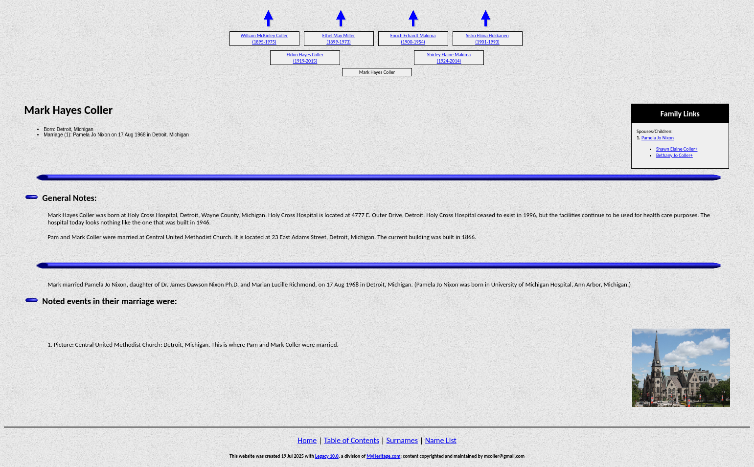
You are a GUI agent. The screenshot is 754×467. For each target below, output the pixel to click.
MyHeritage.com (383, 456)
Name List (441, 440)
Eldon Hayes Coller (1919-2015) (305, 57)
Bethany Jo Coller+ (674, 155)
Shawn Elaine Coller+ (677, 149)
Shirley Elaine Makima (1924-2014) (449, 57)
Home (307, 440)
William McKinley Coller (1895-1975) (264, 38)
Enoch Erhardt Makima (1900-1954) (413, 38)
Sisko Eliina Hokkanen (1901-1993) (487, 38)
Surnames (402, 440)
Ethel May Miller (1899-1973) (338, 38)
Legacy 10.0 (327, 456)
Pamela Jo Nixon (657, 137)
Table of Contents (351, 440)
